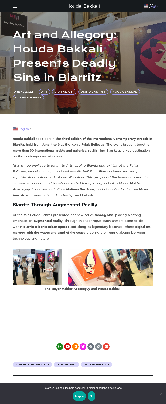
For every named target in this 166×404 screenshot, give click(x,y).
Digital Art (66, 364)
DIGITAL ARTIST (93, 91)
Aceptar (79, 396)
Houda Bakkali (96, 364)
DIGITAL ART (64, 91)
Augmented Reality (32, 364)
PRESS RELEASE (28, 97)
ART (44, 91)
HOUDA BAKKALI (125, 91)
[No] (161, 394)
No (91, 396)
